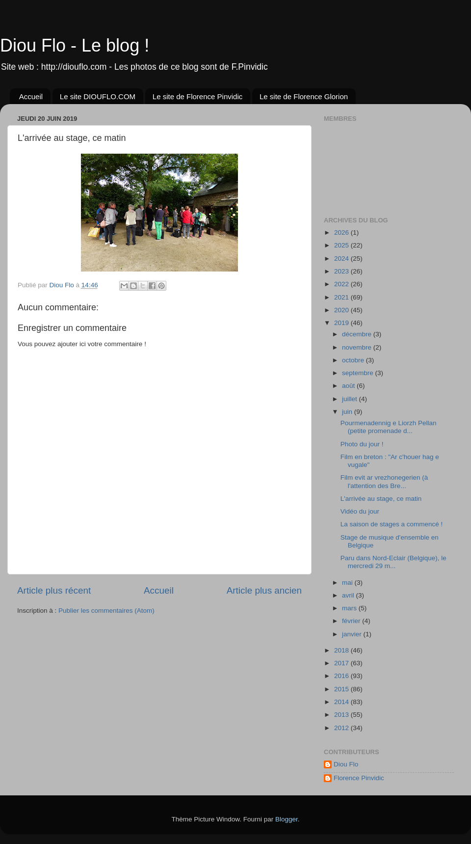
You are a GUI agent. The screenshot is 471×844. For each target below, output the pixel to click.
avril (349, 595)
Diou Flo (346, 764)
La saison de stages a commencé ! (391, 524)
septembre (358, 373)
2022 (342, 284)
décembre (357, 334)
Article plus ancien (264, 590)
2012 (342, 728)
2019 (342, 323)
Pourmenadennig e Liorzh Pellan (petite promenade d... (388, 427)
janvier (353, 634)
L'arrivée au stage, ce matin (380, 498)
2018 (342, 650)
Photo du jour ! (362, 444)
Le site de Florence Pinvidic (197, 96)
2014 (342, 702)
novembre (357, 347)
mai (348, 582)
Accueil (31, 96)
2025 (342, 245)
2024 (342, 258)
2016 (342, 676)
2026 (342, 232)
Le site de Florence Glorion (304, 96)
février (352, 621)
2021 (342, 297)
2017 (342, 663)
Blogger (286, 819)
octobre (354, 360)
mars (350, 608)
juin (348, 411)
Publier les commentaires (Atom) (106, 610)
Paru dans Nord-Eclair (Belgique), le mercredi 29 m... (393, 562)
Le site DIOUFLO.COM (97, 96)
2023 (342, 271)
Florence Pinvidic (359, 778)
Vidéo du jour (359, 511)
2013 (342, 714)
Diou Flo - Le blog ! (74, 45)
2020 (342, 310)
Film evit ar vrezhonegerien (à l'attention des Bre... (384, 481)
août (349, 385)
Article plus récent (54, 590)
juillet (350, 399)
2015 (342, 689)
